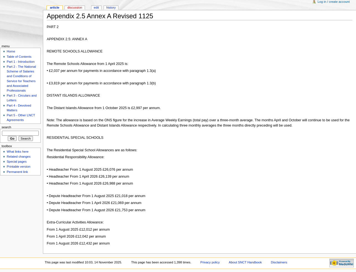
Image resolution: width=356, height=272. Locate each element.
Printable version (18, 166)
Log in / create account (334, 1)
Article (54, 7)
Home (11, 51)
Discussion (74, 7)
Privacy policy (210, 262)
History (111, 7)
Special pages (17, 161)
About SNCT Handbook (245, 262)
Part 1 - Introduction (21, 61)
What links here (18, 151)
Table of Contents (19, 56)
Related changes (18, 156)
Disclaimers (279, 262)
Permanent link (17, 171)
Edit (96, 7)
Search (6, 127)
